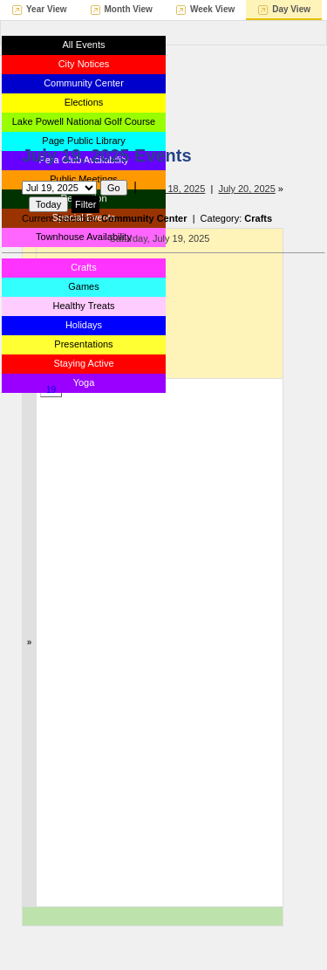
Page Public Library (83, 140)
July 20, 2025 (246, 188)
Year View (46, 9)
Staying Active (83, 363)
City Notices (84, 63)
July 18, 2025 (176, 188)
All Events (84, 44)
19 (51, 390)
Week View (212, 9)
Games (83, 286)
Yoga (84, 382)
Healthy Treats (84, 305)
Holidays (83, 325)
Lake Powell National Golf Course (83, 121)
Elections (84, 102)
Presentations (83, 344)
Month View (129, 9)
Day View (291, 9)
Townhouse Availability (84, 236)
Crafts (83, 267)
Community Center (84, 83)
